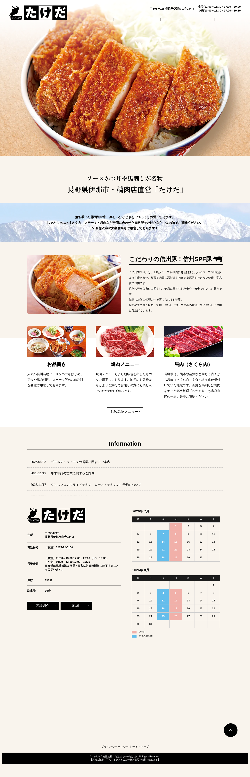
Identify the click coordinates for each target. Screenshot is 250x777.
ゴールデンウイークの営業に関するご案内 (80, 462)
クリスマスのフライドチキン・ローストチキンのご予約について (96, 484)
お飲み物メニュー (124, 412)
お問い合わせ (230, 19)
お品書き (164, 19)
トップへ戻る (231, 730)
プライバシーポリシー (115, 746)
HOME (128, 19)
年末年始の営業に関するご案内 (73, 473)
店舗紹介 (145, 19)
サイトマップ (140, 746)
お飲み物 (183, 19)
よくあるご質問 (206, 19)
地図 (75, 606)
